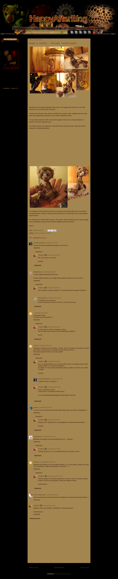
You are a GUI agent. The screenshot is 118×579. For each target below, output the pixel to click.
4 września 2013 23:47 (45, 407)
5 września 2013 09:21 (53, 420)
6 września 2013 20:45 (48, 436)
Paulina (35, 407)
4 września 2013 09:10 (53, 255)
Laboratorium (37, 436)
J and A (35, 345)
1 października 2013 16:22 (47, 462)
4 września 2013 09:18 (53, 361)
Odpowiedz (36, 248)
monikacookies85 (38, 243)
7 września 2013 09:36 (53, 449)
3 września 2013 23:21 (45, 345)
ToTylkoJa (41, 255)
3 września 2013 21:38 (40, 313)
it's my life (48, 233)
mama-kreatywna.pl (39, 495)
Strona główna (59, 567)
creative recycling (39, 233)
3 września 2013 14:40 (51, 243)
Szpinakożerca (37, 272)
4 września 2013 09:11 (53, 287)
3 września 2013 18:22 (49, 272)
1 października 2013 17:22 (54, 476)
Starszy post (84, 567)
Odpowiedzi (38, 251)
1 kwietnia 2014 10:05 (48, 505)
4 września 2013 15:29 (53, 387)
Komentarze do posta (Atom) (62, 574)
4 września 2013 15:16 (56, 379)
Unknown (36, 462)
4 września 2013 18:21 (54, 298)
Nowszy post (33, 567)
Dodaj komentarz (35, 518)
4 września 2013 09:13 (53, 327)
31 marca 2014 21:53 (52, 495)
